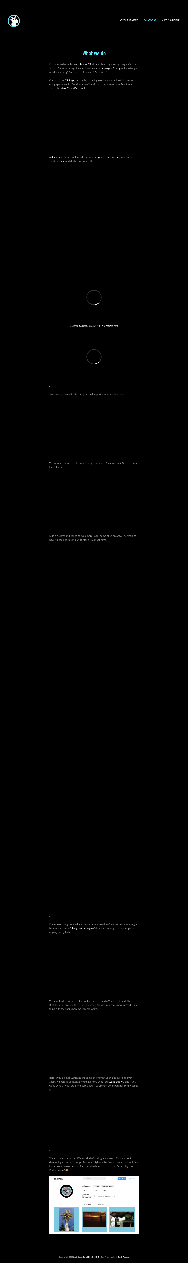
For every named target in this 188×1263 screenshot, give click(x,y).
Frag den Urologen (82, 928)
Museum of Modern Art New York (103, 326)
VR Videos (93, 64)
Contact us (100, 72)
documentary (58, 157)
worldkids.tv (116, 1081)
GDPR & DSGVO (93, 1257)
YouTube (68, 88)
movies (60, 161)
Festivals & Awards (78, 326)
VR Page (69, 80)
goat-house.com (80, 1257)
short (52, 161)
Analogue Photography (114, 68)
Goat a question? (171, 20)
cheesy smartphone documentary (102, 157)
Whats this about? (129, 20)
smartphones (79, 64)
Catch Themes (123, 1257)
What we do (150, 20)
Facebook (80, 88)
